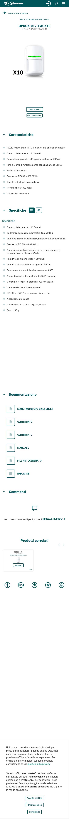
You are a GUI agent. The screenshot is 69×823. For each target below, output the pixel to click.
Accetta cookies (34, 797)
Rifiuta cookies (34, 804)
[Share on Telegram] (48, 585)
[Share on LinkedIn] (21, 585)
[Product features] (32, 210)
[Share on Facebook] (7, 585)
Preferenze (34, 811)
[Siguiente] (63, 544)
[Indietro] (59, 544)
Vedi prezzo (34, 109)
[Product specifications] (39, 210)
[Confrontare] (35, 115)
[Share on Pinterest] (34, 585)
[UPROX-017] (18, 561)
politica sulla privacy (39, 764)
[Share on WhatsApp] (61, 585)
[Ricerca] (56, 3)
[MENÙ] (63, 3)
